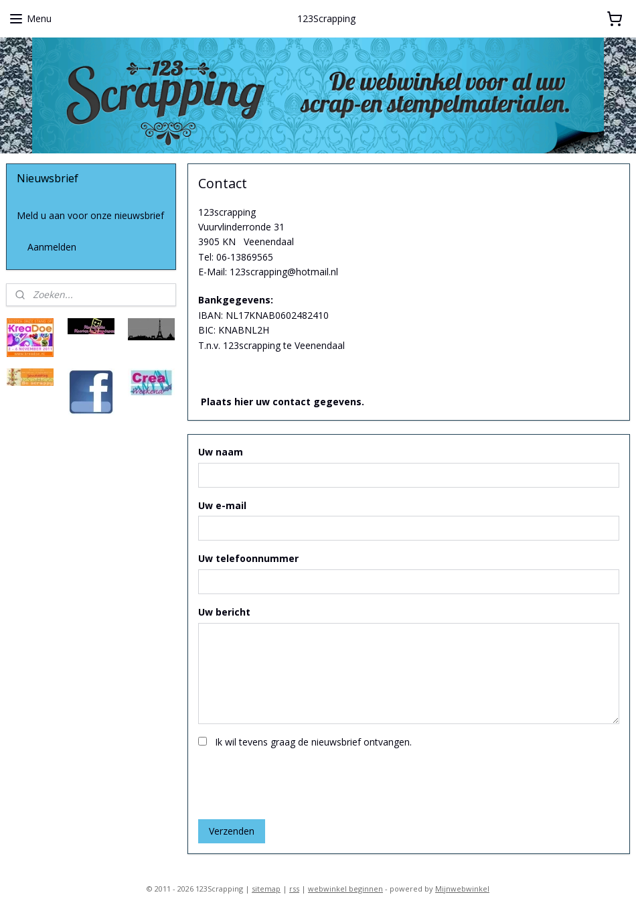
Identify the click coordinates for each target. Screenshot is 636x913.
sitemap (266, 889)
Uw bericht (224, 612)
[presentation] (300, 782)
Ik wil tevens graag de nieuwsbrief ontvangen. (313, 741)
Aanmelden (51, 246)
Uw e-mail (222, 504)
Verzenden (231, 831)
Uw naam (220, 451)
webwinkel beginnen (345, 889)
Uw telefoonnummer (248, 558)
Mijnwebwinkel (462, 889)
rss (294, 889)
